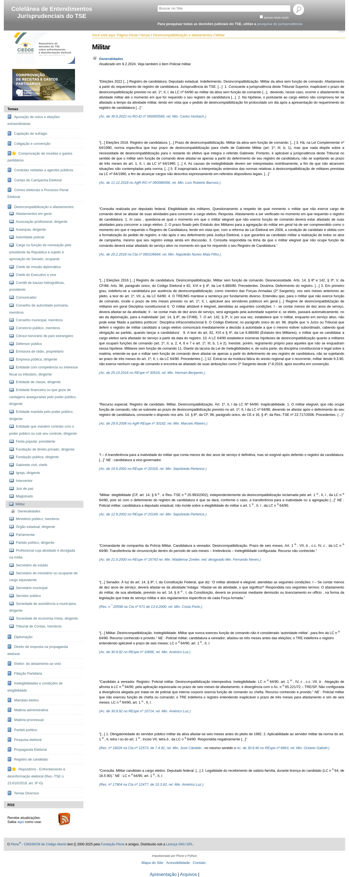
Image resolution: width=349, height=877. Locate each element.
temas (145, 35)
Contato (199, 863)
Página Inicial (127, 35)
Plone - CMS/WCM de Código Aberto (39, 844)
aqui (20, 822)
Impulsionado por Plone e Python (174, 855)
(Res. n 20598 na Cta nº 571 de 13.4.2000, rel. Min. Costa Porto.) (150, 607)
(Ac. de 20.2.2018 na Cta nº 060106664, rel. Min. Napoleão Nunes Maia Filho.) (160, 254)
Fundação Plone (112, 844)
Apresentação (163, 874)
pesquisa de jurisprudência (279, 24)
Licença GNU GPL (179, 844)
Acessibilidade (178, 863)
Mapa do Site (152, 863)
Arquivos (188, 874)
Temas (12, 109)
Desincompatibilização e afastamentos (182, 35)
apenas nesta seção (276, 17)
